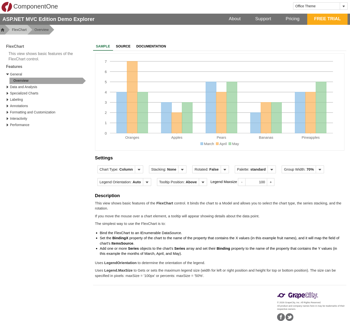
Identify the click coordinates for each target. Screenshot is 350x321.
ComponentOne (29, 6)
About (235, 18)
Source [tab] (123, 46)
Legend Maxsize (223, 182)
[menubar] (120, 169)
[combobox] (316, 6)
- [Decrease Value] (241, 182)
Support (263, 18)
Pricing (292, 18)
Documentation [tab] (151, 46)
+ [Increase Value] (271, 182)
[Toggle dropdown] (343, 6)
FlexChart (19, 30)
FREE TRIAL (327, 18)
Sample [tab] (103, 46)
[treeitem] (47, 81)
